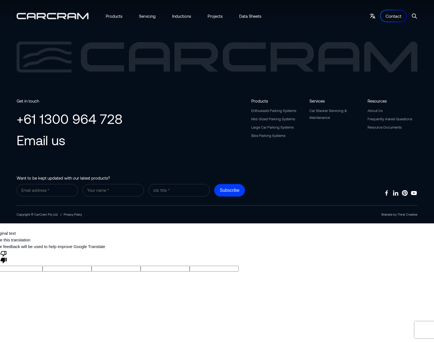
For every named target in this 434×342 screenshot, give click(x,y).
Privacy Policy (73, 214)
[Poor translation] (3, 256)
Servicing (147, 16)
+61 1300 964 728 (70, 119)
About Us (375, 110)
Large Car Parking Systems (272, 127)
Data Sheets (250, 16)
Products (114, 16)
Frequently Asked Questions (390, 119)
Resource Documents (385, 127)
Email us (41, 140)
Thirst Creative (407, 214)
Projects (215, 16)
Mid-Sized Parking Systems (273, 119)
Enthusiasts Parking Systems (273, 110)
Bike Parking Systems (268, 135)
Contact (393, 16)
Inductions (181, 16)
